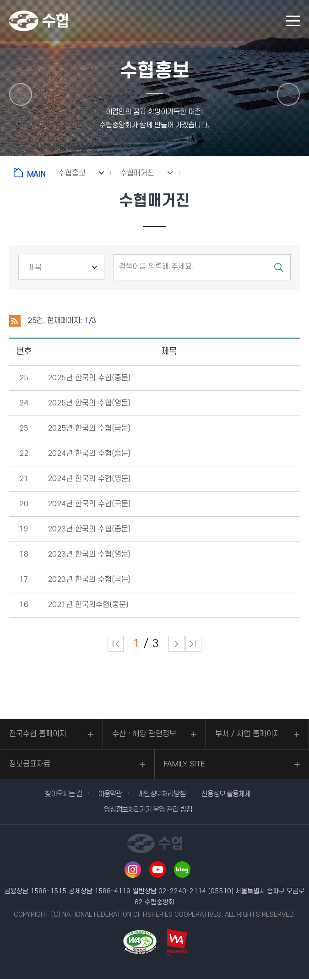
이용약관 (110, 794)
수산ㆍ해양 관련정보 (144, 734)
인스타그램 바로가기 (133, 869)
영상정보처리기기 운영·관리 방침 (148, 809)
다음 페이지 (176, 644)
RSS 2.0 (15, 321)
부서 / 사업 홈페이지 (247, 734)
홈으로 (31, 172)
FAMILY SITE (184, 764)
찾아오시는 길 (63, 794)
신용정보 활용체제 (225, 794)
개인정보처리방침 (161, 794)
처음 (116, 644)
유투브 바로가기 (157, 869)
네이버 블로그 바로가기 (182, 869)
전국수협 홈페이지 (37, 734)
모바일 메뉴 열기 (293, 21)
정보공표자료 (29, 764)
